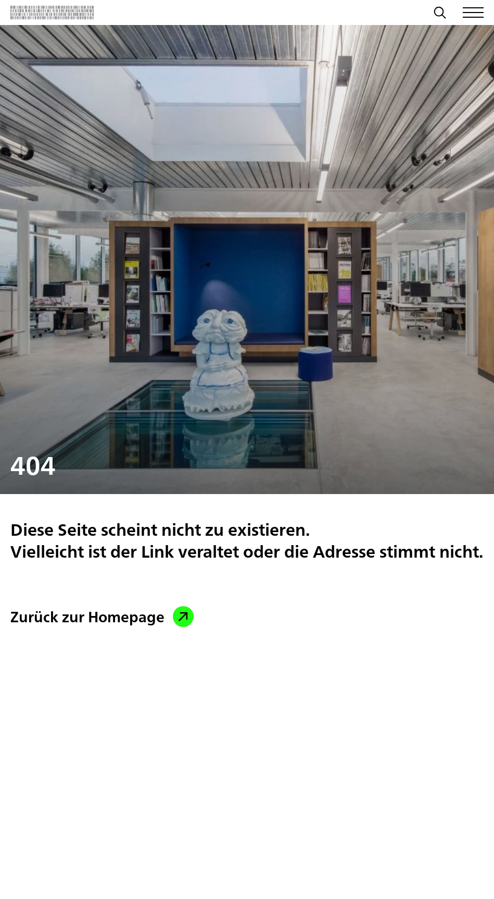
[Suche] (440, 14)
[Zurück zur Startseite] (52, 12)
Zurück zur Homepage (102, 616)
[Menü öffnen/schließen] (473, 12)
